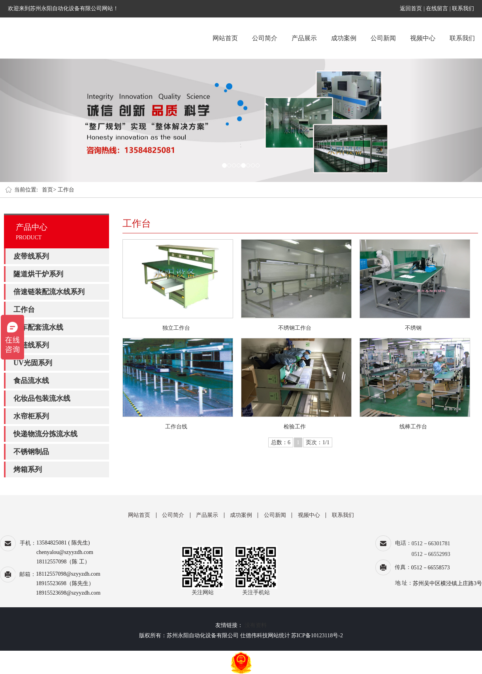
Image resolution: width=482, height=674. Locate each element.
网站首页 (225, 38)
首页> (49, 190)
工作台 (66, 190)
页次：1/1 (317, 442)
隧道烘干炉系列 (38, 274)
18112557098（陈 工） (63, 562)
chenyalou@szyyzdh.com (64, 552)
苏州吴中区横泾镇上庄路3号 (447, 583)
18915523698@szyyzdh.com (68, 593)
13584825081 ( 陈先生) (63, 543)
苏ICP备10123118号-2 (317, 635)
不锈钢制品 (31, 452)
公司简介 (264, 38)
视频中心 (422, 38)
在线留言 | (438, 8)
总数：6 (280, 442)
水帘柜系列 (31, 416)
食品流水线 (31, 381)
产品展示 (304, 38)
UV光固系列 (32, 363)
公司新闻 (383, 38)
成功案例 (343, 38)
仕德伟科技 (254, 635)
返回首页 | (413, 8)
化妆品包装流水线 (41, 398)
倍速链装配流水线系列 (49, 292)
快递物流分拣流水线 (45, 434)
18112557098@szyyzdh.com (68, 574)
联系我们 (463, 8)
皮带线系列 (31, 256)
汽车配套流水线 (38, 327)
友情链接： (229, 625)
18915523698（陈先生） (65, 583)
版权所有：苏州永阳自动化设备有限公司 (189, 635)
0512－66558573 (430, 568)
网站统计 (279, 635)
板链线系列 (31, 345)
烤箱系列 (27, 469)
